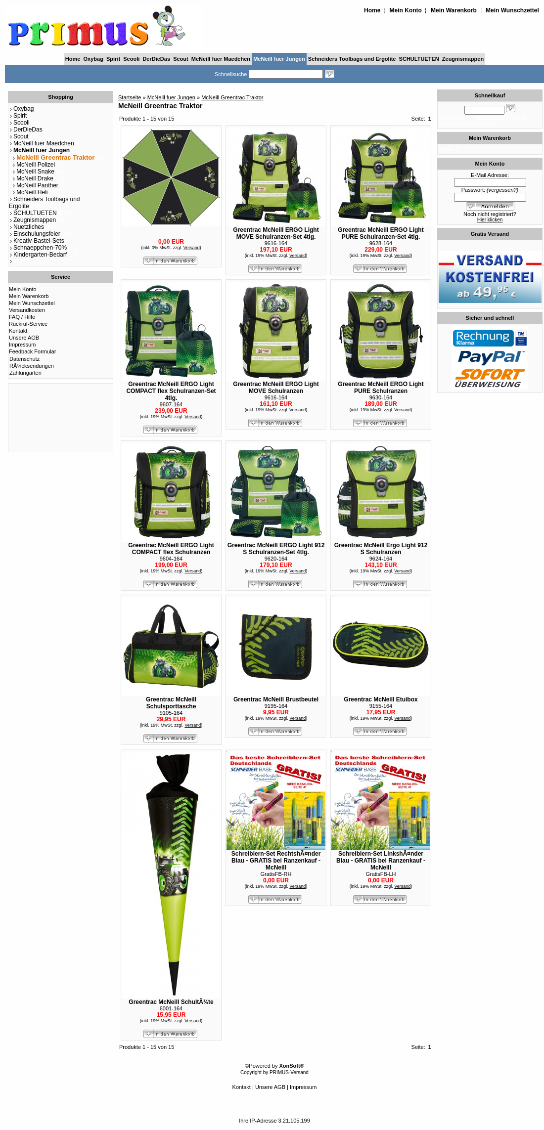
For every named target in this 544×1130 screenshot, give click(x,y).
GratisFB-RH (276, 874)
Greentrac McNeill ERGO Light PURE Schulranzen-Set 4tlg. (380, 233)
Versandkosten (27, 310)
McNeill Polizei (33, 164)
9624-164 (381, 559)
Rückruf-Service (28, 324)
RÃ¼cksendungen (31, 366)
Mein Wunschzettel (512, 10)
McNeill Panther (35, 185)
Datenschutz (24, 359)
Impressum (22, 345)
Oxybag (93, 59)
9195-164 (276, 706)
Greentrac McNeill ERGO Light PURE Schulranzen (380, 387)
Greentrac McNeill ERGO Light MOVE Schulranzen (275, 387)
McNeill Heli (29, 192)
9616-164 (276, 243)
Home (372, 10)
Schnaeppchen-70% (38, 247)
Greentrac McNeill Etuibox (380, 699)
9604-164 (171, 559)
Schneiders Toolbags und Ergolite (352, 59)
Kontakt (18, 331)
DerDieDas (156, 59)
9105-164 (171, 713)
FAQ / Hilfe (22, 317)
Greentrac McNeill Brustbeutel (275, 699)
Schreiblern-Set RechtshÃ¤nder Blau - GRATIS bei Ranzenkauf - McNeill (276, 860)
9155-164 (381, 706)
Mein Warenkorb (454, 10)
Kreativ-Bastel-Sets (36, 240)
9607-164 (171, 404)
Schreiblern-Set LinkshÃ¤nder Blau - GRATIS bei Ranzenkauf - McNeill (380, 860)
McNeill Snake (33, 171)
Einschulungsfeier (34, 233)
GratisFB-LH (380, 874)
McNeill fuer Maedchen (220, 59)
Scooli (131, 59)
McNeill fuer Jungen (279, 59)
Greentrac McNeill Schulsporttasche (171, 703)
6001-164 (171, 1008)
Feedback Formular (32, 351)
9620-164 (276, 559)
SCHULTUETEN (419, 59)
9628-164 (381, 243)
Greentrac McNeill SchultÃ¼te (171, 1002)
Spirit (113, 59)
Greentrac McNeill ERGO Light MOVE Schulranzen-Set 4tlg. (275, 233)
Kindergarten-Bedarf (38, 254)
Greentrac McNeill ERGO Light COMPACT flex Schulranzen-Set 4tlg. (171, 391)
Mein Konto (406, 10)
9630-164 (381, 397)
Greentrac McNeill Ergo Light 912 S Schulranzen (381, 549)
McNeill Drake (32, 178)
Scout (180, 59)
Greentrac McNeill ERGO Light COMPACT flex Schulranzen (171, 549)
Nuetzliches (26, 226)
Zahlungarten (25, 373)
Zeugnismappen (463, 59)
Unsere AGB (24, 338)
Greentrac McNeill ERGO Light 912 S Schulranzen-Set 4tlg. (276, 549)
